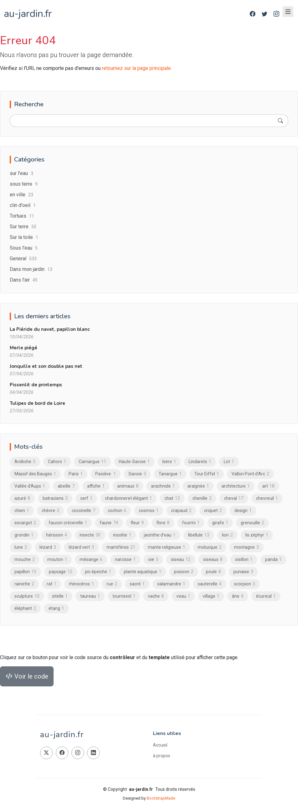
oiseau (181, 559)
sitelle (60, 596)
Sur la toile (24, 238)
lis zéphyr (256, 535)
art (268, 486)
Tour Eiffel (206, 474)
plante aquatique (142, 571)
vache (156, 596)
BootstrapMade (161, 798)
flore (163, 523)
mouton (57, 559)
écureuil (266, 596)
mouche (24, 559)
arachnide (163, 486)
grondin (24, 535)
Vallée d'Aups (29, 486)
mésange (91, 559)
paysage (60, 571)
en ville (21, 195)
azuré (22, 498)
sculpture (26, 596)
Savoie (137, 474)
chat (172, 498)
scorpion (244, 584)
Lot (229, 461)
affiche (96, 486)
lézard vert (81, 547)
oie (153, 559)
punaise (243, 571)
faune (109, 523)
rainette (24, 584)
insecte (90, 535)
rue (112, 584)
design (243, 510)
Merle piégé (23, 348)
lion (227, 535)
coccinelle (83, 510)
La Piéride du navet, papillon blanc (50, 329)
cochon (117, 510)
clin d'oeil (23, 206)
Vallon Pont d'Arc (250, 474)
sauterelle (210, 584)
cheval (233, 498)
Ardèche (24, 461)
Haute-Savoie (134, 461)
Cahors (57, 461)
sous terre (24, 184)
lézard (47, 547)
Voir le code (26, 676)
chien (21, 510)
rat (51, 584)
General (23, 259)
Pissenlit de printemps (36, 385)
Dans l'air (24, 280)
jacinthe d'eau (159, 535)
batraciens (55, 498)
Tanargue (170, 474)
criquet (213, 510)
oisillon (244, 559)
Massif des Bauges (35, 474)
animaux (128, 486)
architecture (236, 486)
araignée (198, 486)
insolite (122, 535)
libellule (198, 535)
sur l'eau (21, 174)
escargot (25, 523)
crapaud (181, 510)
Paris (76, 474)
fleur (137, 523)
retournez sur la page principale (136, 68)
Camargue (92, 461)
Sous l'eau (24, 248)
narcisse (125, 559)
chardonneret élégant (128, 498)
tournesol (123, 596)
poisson (183, 571)
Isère (169, 461)
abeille (66, 486)
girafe (220, 523)
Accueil (160, 745)
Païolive (105, 474)
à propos (161, 755)
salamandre (171, 584)
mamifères (121, 547)
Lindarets (200, 461)
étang (56, 608)
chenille (202, 498)
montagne (246, 547)
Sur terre (23, 227)
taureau (90, 596)
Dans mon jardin (31, 269)
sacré (137, 584)
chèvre (50, 510)
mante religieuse (166, 547)
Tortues (22, 216)
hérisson (56, 535)
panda (273, 559)
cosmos (149, 510)
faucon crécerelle (68, 523)
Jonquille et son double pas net (46, 366)
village (211, 596)
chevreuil (267, 498)
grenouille (252, 523)
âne (237, 596)
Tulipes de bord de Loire (37, 403)
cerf (86, 498)
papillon (25, 571)
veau (183, 596)
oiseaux (212, 559)
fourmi (191, 523)
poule (213, 571)
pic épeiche (98, 571)
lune (20, 547)
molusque (210, 547)
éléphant (25, 608)
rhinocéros (81, 584)
